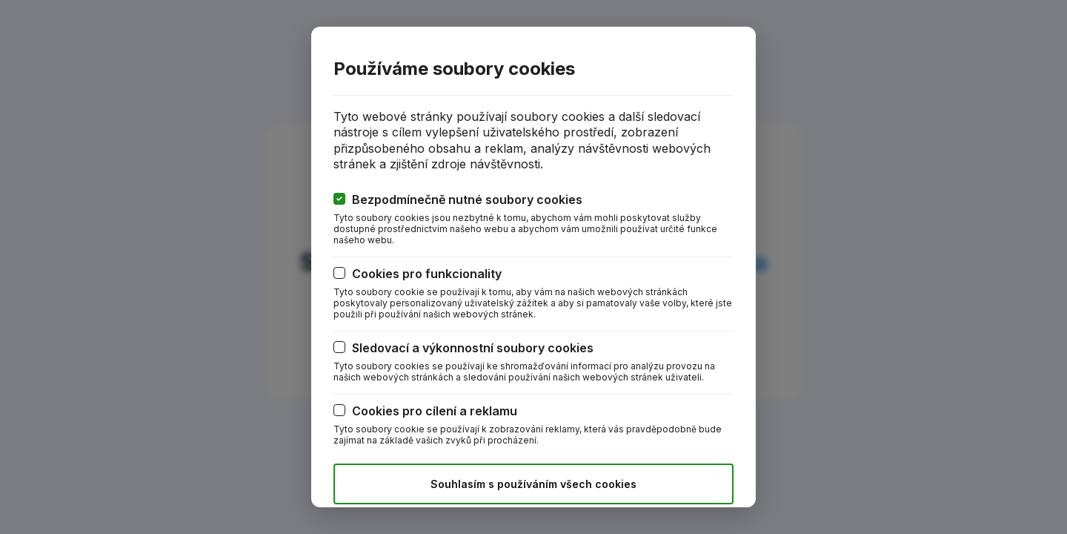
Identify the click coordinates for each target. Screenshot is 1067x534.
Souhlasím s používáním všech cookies (533, 484)
